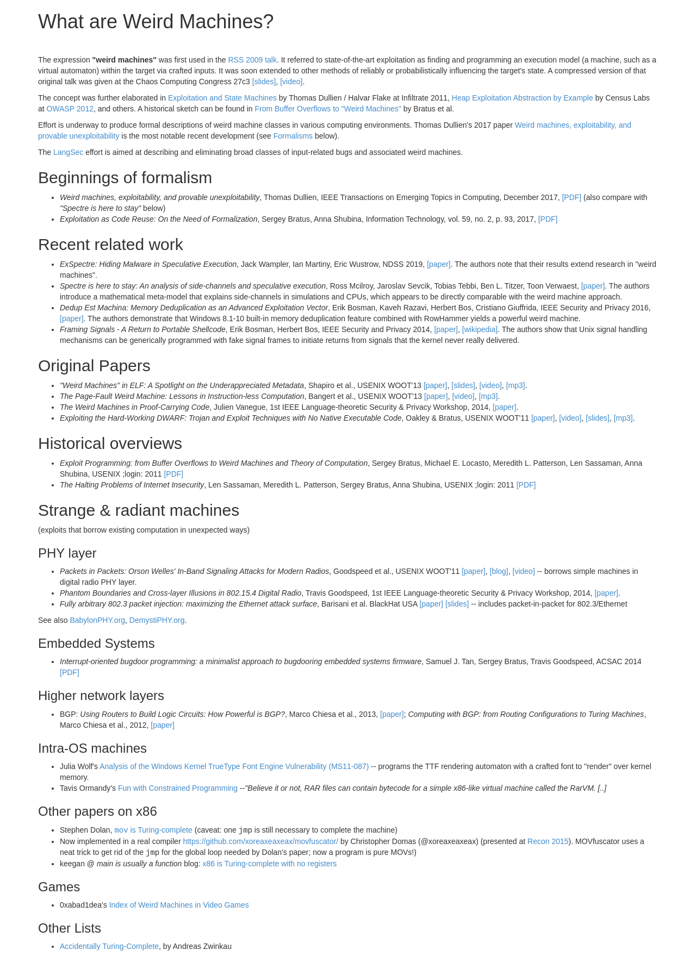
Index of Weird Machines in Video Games (179, 903)
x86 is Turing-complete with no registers (269, 862)
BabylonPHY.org (97, 620)
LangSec (68, 152)
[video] (291, 81)
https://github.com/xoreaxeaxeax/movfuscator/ (260, 840)
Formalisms (293, 136)
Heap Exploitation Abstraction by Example (522, 97)
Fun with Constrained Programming (178, 788)
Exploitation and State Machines (222, 97)
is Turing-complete (153, 830)
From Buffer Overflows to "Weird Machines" (327, 108)
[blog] (499, 571)
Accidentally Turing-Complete (109, 945)
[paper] (439, 264)
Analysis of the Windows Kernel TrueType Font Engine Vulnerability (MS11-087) (234, 766)
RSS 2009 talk (252, 59)
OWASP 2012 (70, 108)
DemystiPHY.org (157, 620)
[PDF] (571, 197)
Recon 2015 (548, 840)
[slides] (264, 81)
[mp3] (515, 385)
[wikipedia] (480, 329)
